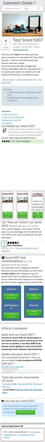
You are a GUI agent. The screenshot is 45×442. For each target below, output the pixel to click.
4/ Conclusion (6, 123)
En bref (8, 89)
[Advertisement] (22, 165)
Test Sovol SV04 (24, 384)
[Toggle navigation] (38, 8)
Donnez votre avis (25, 412)
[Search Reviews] (13, 8)
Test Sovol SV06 (9, 384)
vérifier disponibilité (11, 296)
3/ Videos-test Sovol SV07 (11, 120)
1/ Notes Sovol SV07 (9, 114)
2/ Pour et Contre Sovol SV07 (12, 117)
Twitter (6, 437)
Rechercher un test (27, 434)
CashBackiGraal (37, 215)
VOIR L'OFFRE (7, 215)
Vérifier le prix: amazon (12, 366)
